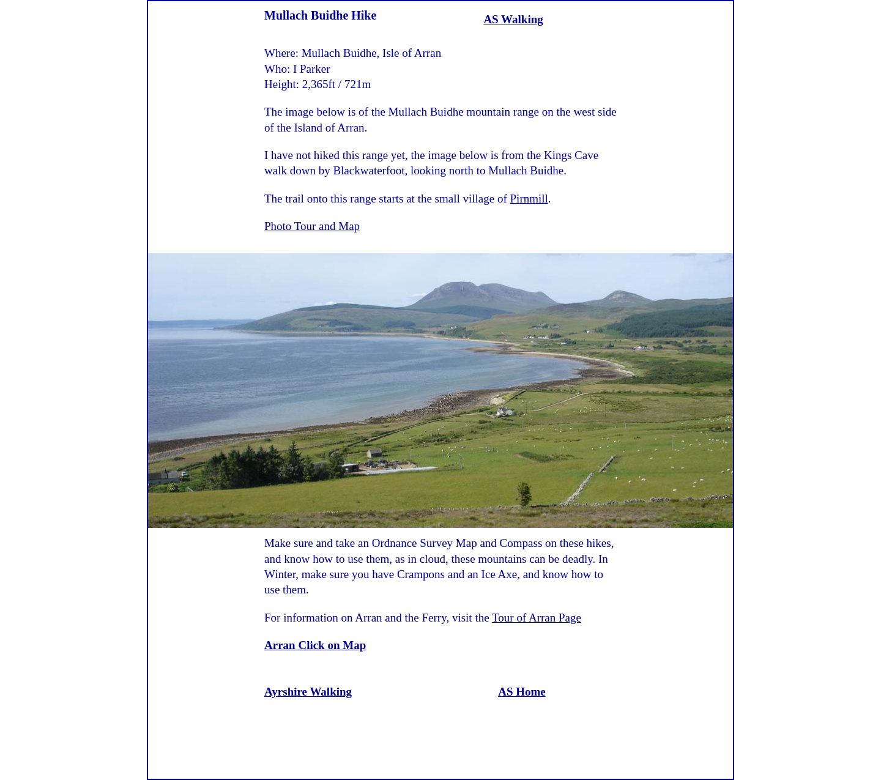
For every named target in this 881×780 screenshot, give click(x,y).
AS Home (522, 691)
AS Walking (513, 19)
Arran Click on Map (315, 645)
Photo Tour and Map (312, 226)
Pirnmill (529, 198)
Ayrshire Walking (308, 691)
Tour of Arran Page (536, 617)
